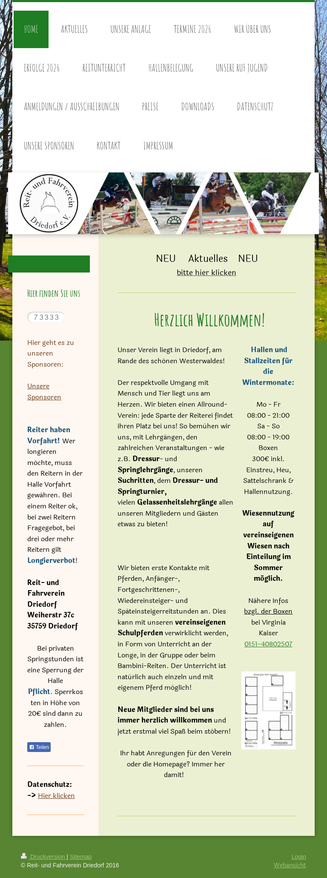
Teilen (39, 747)
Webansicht (290, 865)
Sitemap (81, 856)
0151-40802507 (268, 644)
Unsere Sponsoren (44, 391)
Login (299, 856)
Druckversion (43, 856)
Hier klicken (56, 795)
